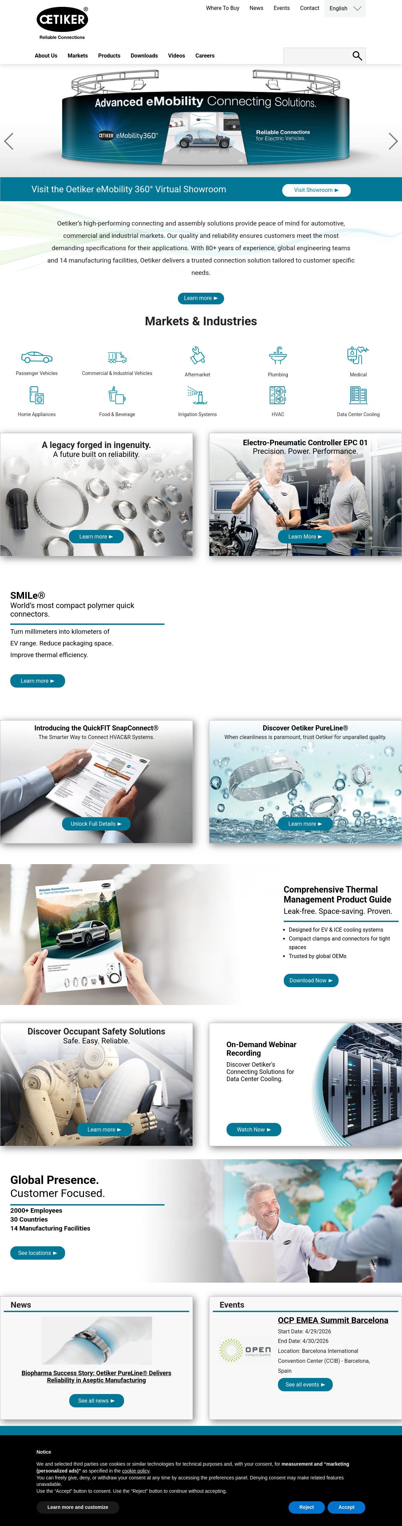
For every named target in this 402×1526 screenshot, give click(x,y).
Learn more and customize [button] (78, 1507)
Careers (205, 55)
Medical (358, 362)
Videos (176, 55)
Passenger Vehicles (37, 364)
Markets (78, 55)
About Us (46, 55)
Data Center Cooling (358, 401)
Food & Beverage (117, 401)
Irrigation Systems (197, 401)
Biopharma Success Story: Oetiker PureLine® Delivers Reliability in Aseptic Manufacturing (96, 1376)
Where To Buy (222, 8)
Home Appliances (37, 401)
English (339, 8)
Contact (309, 8)
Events (281, 8)
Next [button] (393, 141)
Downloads (144, 55)
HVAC (278, 401)
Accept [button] (347, 1507)
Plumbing (278, 362)
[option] (201, 149)
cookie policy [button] (135, 1471)
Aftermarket (197, 362)
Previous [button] (8, 141)
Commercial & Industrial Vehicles (117, 364)
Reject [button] (307, 1507)
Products (109, 55)
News (256, 8)
